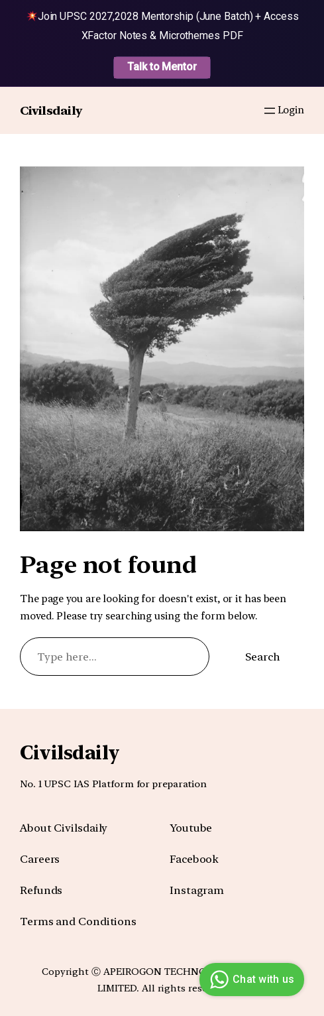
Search (262, 656)
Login (291, 110)
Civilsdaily (51, 110)
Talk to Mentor (162, 66)
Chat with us (250, 979)
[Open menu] (270, 111)
